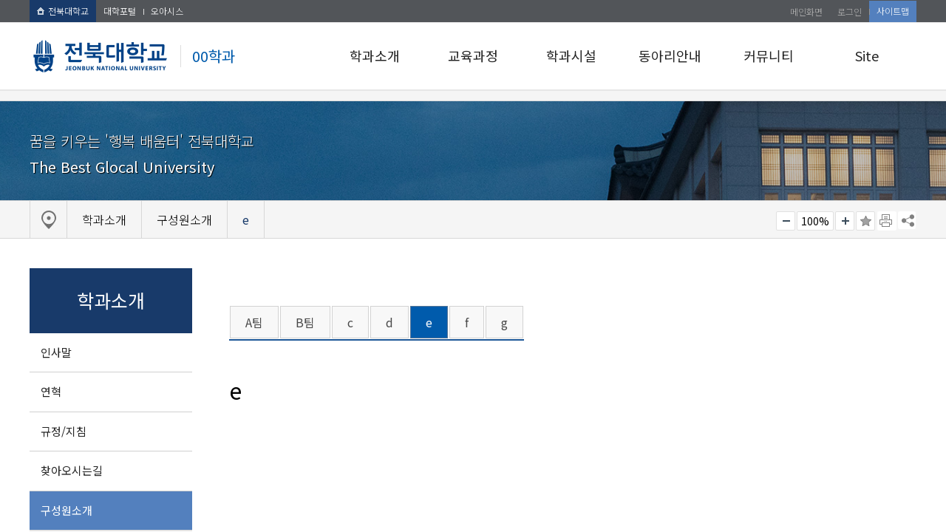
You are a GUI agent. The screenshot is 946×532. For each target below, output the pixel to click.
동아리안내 (670, 55)
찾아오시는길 (72, 470)
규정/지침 (63, 431)
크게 (844, 221)
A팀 (254, 322)
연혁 (51, 391)
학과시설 (571, 55)
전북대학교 (63, 10)
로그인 (849, 11)
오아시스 (167, 10)
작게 (785, 221)
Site (867, 55)
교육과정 (473, 55)
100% (815, 221)
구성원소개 (66, 510)
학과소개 (375, 55)
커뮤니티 (768, 55)
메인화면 (806, 11)
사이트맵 (893, 10)
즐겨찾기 (865, 221)
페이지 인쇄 (886, 221)
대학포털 (119, 10)
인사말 (56, 352)
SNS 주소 (907, 220)
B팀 (305, 322)
